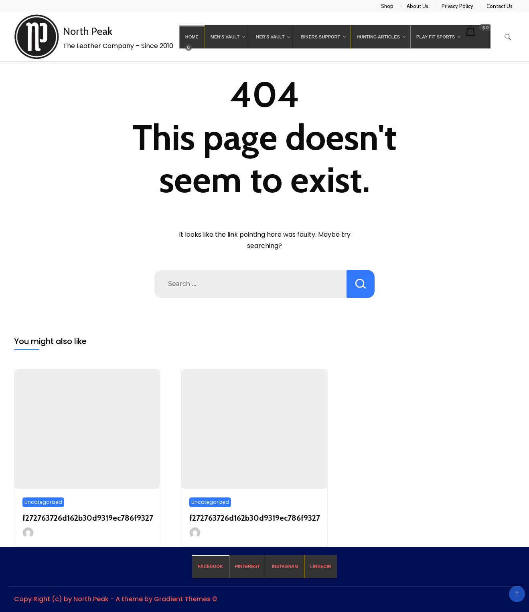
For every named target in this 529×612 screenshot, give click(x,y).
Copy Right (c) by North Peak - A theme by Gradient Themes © (115, 599)
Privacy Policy (457, 6)
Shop (387, 6)
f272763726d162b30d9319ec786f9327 (87, 518)
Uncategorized (43, 502)
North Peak (87, 31)
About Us (417, 6)
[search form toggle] (508, 37)
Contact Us (499, 6)
